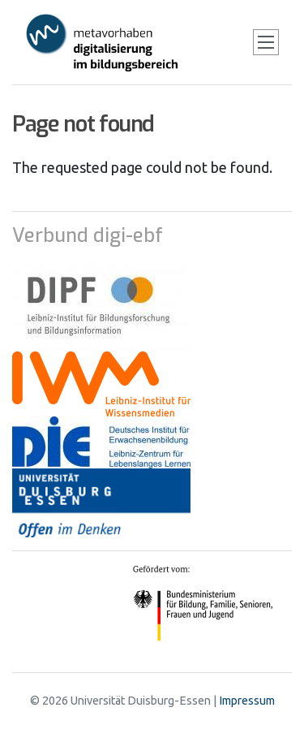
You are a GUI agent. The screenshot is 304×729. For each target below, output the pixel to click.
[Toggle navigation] (266, 42)
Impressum (247, 700)
